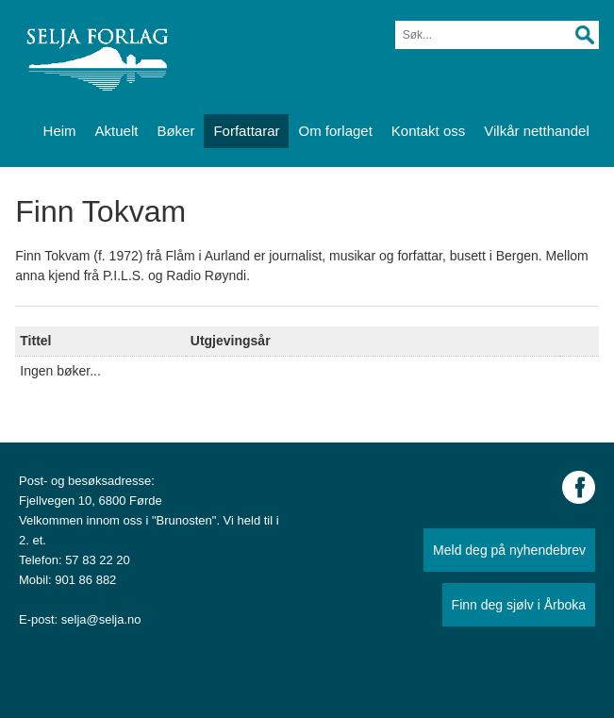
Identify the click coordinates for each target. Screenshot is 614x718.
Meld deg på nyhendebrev (509, 550)
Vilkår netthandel (536, 131)
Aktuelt (117, 131)
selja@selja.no (101, 619)
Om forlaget (335, 131)
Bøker (175, 131)
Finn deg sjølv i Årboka (519, 604)
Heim (59, 131)
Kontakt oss (428, 131)
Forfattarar (246, 131)
